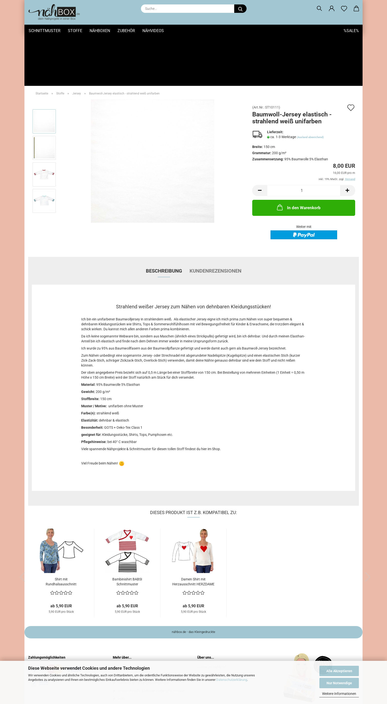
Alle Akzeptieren (339, 671)
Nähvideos (153, 30)
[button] (332, 8)
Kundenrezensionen (215, 221)
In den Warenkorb (298, 158)
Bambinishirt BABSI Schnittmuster (127, 532)
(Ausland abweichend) (310, 88)
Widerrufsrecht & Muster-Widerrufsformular (151, 641)
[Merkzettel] (344, 8)
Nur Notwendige (339, 683)
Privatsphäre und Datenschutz (141, 657)
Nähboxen (100, 30)
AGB (121, 649)
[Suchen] (319, 8)
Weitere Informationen (339, 694)
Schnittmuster (44, 30)
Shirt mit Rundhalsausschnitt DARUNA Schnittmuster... (61, 532)
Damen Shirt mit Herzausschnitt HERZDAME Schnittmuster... (193, 532)
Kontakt (124, 626)
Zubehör (126, 30)
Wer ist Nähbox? (213, 618)
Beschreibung (164, 221)
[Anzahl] (303, 141)
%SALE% (351, 30)
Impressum (126, 618)
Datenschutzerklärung (231, 680)
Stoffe (75, 30)
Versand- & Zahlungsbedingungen (144, 633)
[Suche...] (240, 8)
